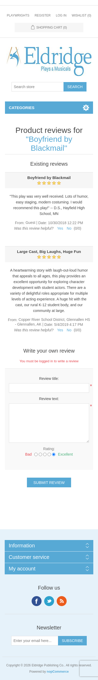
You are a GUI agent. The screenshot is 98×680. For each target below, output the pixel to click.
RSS (62, 601)
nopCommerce (58, 671)
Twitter (49, 601)
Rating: (49, 449)
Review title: (49, 378)
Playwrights (18, 15)
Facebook (37, 601)
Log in (61, 15)
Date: (42, 223)
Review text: (49, 399)
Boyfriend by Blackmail (50, 143)
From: (20, 223)
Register (42, 15)
